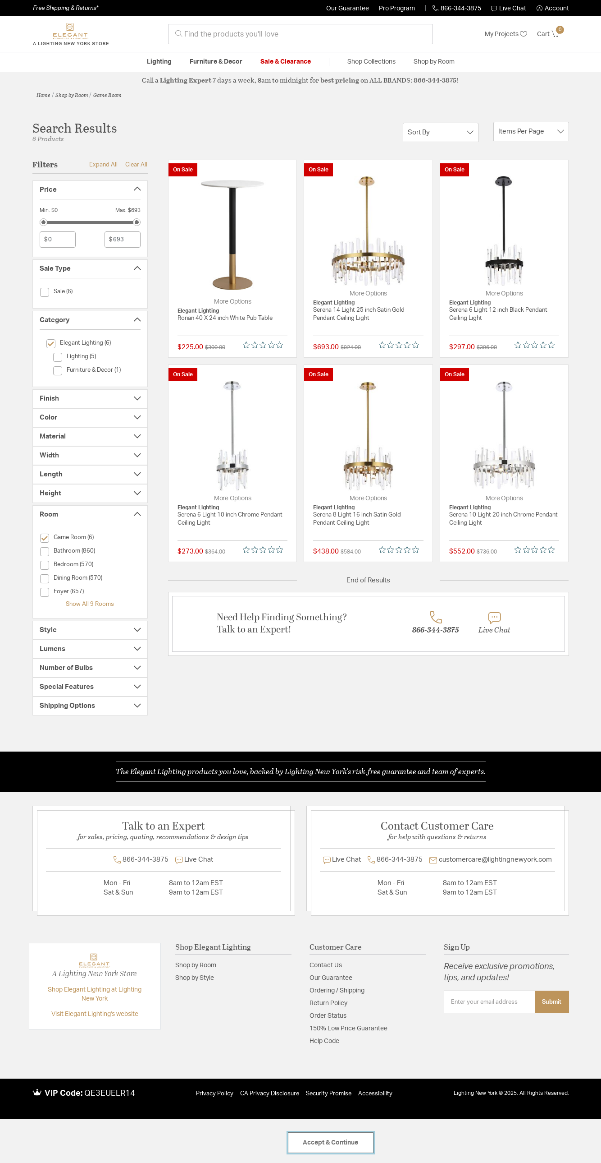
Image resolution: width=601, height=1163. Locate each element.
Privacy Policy (214, 1094)
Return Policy (328, 1003)
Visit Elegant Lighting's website (94, 1014)
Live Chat (508, 8)
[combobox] (300, 34)
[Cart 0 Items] (553, 34)
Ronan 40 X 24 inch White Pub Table (225, 318)
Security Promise (328, 1094)
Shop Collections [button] (371, 62)
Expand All (103, 165)
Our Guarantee (347, 8)
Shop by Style (194, 978)
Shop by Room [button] (434, 62)
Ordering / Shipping (337, 991)
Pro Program (397, 8)
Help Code (324, 1041)
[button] (553, 8)
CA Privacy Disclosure (269, 1094)
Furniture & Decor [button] (216, 62)
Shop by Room (71, 95)
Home (43, 95)
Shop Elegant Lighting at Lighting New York (94, 994)
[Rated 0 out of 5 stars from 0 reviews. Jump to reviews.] (265, 345)
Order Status (328, 1016)
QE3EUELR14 (109, 1093)
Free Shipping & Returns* (65, 8)
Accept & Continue (330, 1143)
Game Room (107, 95)
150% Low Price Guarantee (348, 1028)
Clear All (136, 165)
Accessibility (375, 1094)
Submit (551, 1002)
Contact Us (326, 965)
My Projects (506, 34)
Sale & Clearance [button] (285, 62)
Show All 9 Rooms (90, 604)
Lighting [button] (159, 62)
